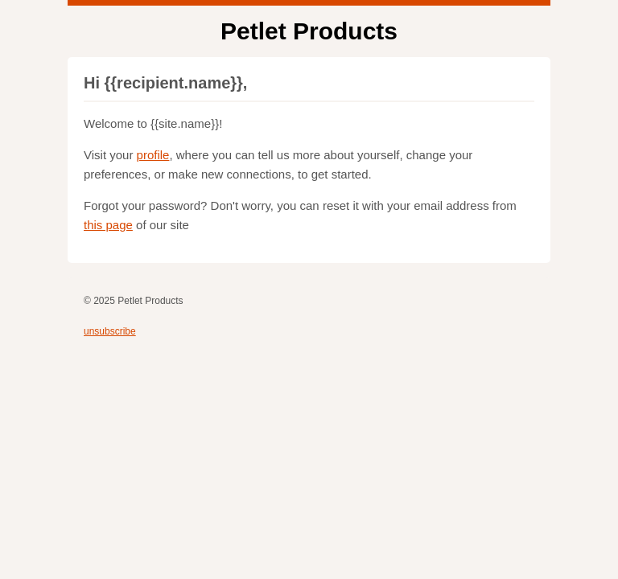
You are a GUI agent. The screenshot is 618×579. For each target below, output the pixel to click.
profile (153, 155)
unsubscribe (110, 331)
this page (108, 225)
